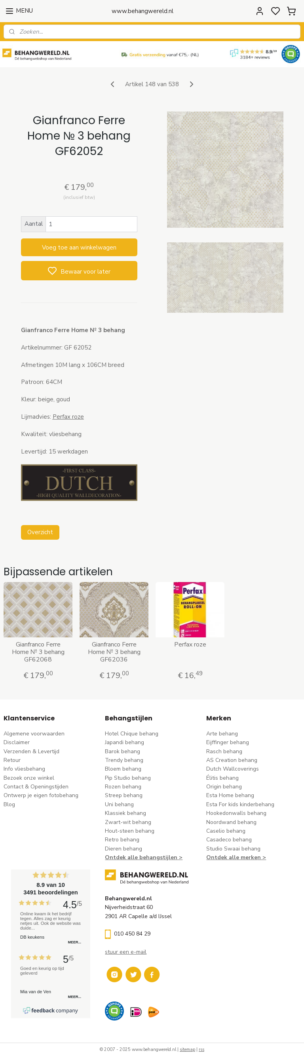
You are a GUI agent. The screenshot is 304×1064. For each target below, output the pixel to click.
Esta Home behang (230, 795)
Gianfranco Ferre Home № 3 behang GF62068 (38, 652)
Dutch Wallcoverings (232, 769)
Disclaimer (17, 742)
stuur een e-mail (125, 952)
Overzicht (40, 532)
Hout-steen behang (129, 831)
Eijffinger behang (227, 742)
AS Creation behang (231, 760)
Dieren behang (123, 848)
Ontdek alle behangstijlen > (143, 857)
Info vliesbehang (24, 769)
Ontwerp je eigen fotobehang (41, 795)
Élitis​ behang (222, 778)
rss (201, 1050)
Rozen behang (123, 786)
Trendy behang (124, 760)
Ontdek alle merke (231, 857)
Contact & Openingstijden (36, 786)
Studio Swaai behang (233, 848)
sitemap (187, 1050)
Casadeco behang (229, 839)
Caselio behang (225, 831)
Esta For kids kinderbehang (240, 804)
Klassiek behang (125, 813)
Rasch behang (224, 751)
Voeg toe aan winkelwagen (79, 247)
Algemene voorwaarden (34, 733)
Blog (9, 804)
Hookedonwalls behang (236, 813)
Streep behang (123, 795)
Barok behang (122, 751)
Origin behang (224, 786)
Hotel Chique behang (131, 733)
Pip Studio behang (128, 778)
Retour (12, 760)
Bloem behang (123, 769)
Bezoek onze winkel (29, 778)
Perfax (62, 417)
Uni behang (119, 804)
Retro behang (122, 839)
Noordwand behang (231, 822)
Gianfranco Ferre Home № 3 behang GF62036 (114, 652)
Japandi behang (124, 742)
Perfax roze (190, 644)
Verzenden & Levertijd (31, 751)
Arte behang (222, 733)
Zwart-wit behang (128, 822)
